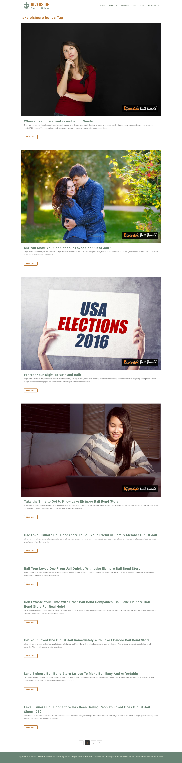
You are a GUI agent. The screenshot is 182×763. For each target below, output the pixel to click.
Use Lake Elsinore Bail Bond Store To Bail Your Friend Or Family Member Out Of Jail (90, 535)
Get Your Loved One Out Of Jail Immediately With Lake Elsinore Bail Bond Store (87, 640)
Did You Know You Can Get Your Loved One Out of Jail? (67, 248)
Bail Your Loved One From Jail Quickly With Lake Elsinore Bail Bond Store (82, 569)
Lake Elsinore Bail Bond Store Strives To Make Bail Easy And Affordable (81, 674)
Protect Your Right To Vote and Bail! (52, 375)
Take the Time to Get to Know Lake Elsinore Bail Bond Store (71, 501)
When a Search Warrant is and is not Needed (59, 121)
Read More (30, 137)
